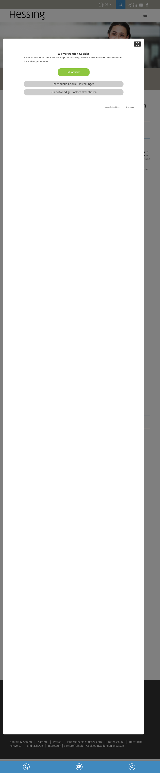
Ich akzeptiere (74, 72)
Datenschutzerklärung (112, 107)
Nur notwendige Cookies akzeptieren (74, 92)
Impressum (130, 107)
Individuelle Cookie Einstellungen (73, 83)
